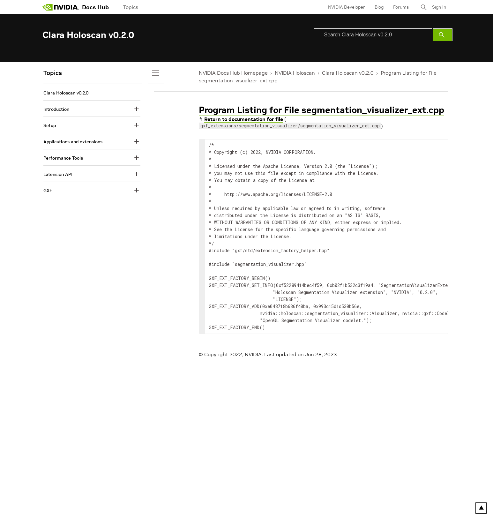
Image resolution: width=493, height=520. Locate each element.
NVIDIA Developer (346, 7)
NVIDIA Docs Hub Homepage (233, 73)
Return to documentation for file (243, 119)
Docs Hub (95, 7)
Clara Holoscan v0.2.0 (348, 73)
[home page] (60, 7)
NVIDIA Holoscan (295, 73)
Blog (379, 7)
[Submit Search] (442, 34)
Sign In (439, 7)
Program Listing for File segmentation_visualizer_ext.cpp (321, 110)
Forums (401, 7)
